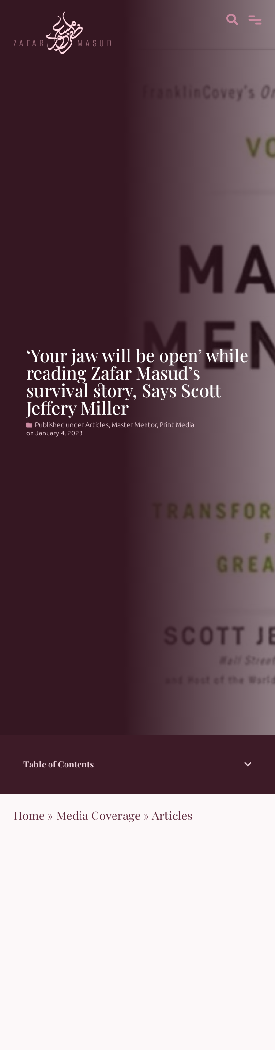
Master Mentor (134, 425)
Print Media (177, 425)
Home (29, 815)
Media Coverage (98, 815)
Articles (97, 425)
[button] (248, 764)
